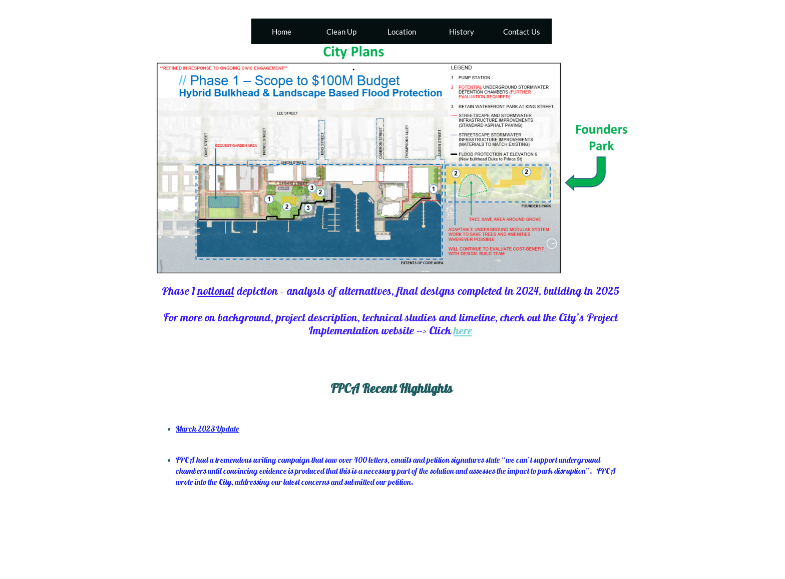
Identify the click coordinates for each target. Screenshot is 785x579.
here (463, 330)
